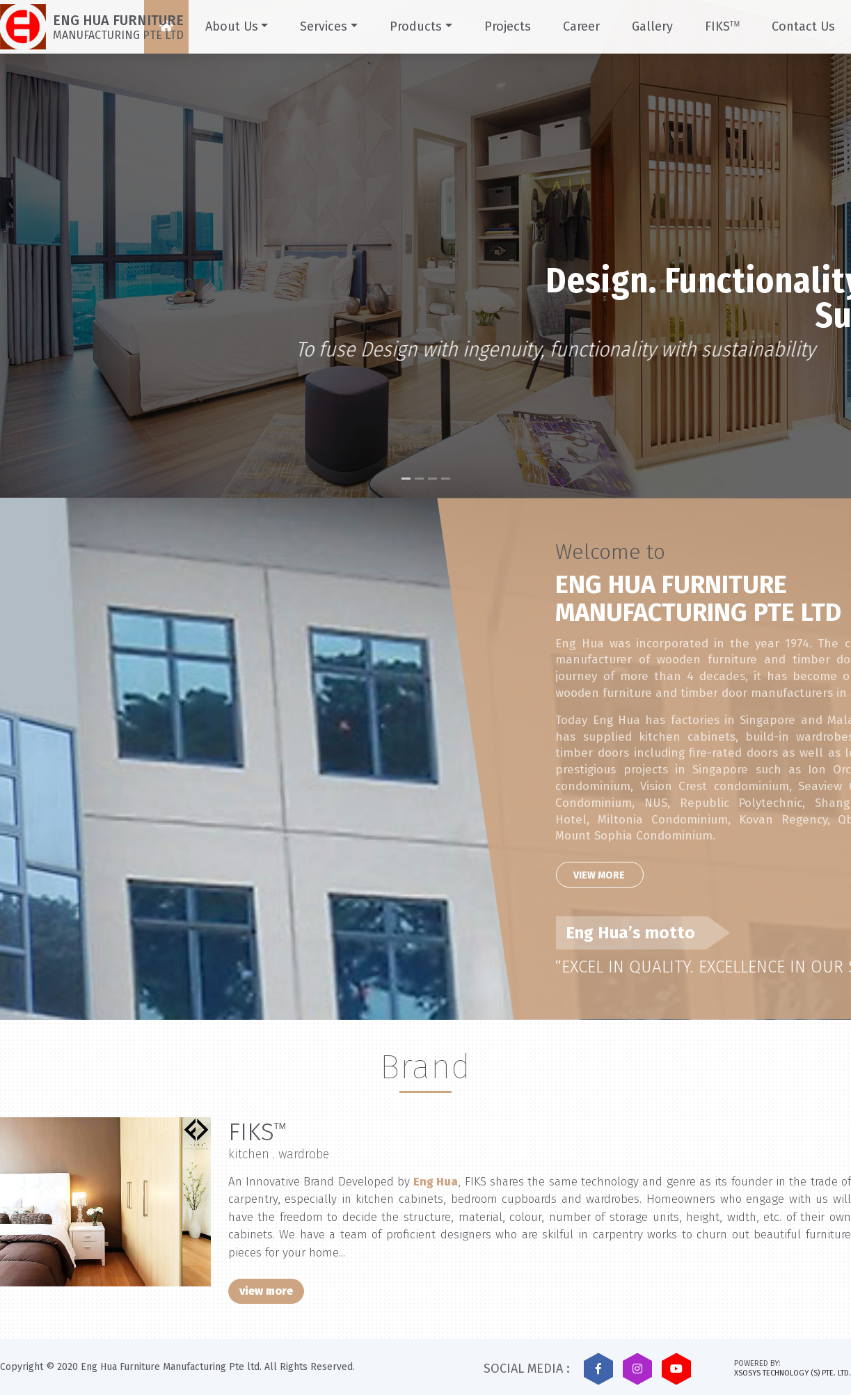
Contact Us (803, 26)
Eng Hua (435, 1181)
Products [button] (416, 26)
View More (669, 875)
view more (266, 1291)
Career (581, 26)
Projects (507, 26)
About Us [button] (231, 26)
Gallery (652, 26)
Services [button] (323, 26)
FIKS (722, 26)
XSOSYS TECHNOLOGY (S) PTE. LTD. (792, 1373)
